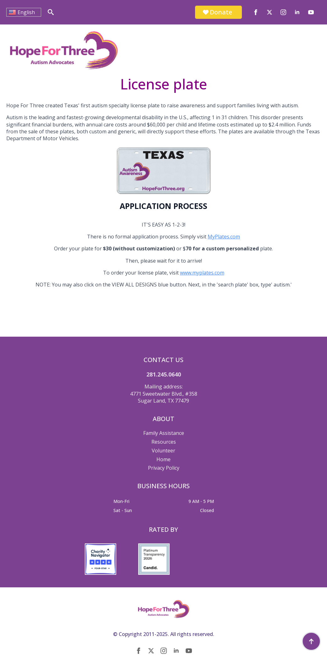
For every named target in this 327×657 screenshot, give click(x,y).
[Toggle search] (51, 12)
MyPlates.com (224, 236)
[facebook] (255, 12)
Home (163, 459)
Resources (163, 441)
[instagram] (283, 12)
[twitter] (269, 12)
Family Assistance (163, 433)
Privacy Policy (163, 467)
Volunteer (163, 450)
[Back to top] (311, 641)
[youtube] (311, 12)
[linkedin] (297, 12)
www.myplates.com (202, 272)
